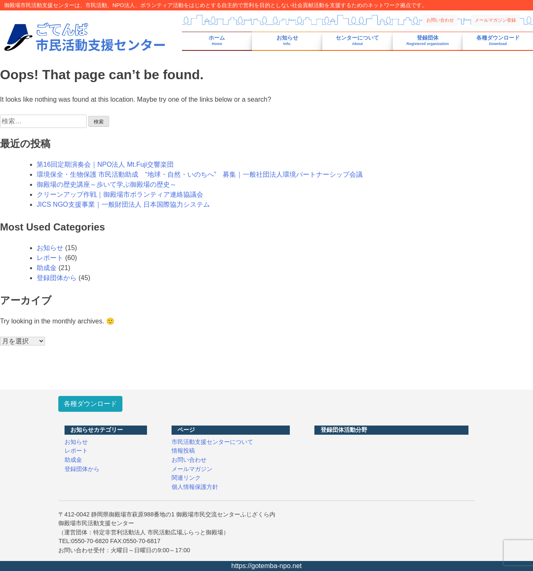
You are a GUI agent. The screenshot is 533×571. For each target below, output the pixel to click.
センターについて (357, 40)
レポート (50, 257)
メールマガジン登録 (495, 20)
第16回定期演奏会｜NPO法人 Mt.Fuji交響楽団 (105, 164)
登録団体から (57, 277)
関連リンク (186, 477)
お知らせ (287, 40)
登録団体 (427, 40)
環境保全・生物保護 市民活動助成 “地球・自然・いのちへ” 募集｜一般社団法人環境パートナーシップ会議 (200, 174)
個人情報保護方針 (195, 486)
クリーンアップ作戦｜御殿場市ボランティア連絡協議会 (120, 194)
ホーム (217, 40)
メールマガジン (192, 469)
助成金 (47, 267)
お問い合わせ (440, 20)
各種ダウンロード (498, 40)
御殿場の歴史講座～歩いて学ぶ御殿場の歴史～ (107, 184)
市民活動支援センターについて (212, 441)
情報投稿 (183, 450)
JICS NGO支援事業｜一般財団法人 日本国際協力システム (123, 204)
